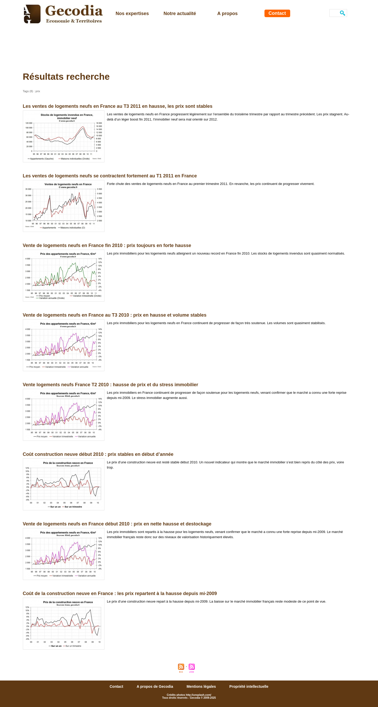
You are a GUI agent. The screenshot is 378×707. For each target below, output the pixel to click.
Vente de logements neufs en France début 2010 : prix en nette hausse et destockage (117, 523)
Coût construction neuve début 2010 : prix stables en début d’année (98, 454)
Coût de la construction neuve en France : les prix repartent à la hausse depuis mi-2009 (120, 593)
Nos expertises (132, 13)
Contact (277, 13)
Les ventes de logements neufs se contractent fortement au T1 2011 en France (110, 175)
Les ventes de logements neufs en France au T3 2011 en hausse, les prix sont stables (118, 106)
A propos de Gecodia (155, 686)
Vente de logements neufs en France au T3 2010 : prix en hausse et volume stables (115, 315)
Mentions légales (202, 686)
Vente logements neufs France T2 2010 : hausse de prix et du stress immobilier (110, 384)
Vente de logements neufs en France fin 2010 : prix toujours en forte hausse (107, 245)
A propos (227, 13)
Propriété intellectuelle (248, 686)
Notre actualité (179, 13)
